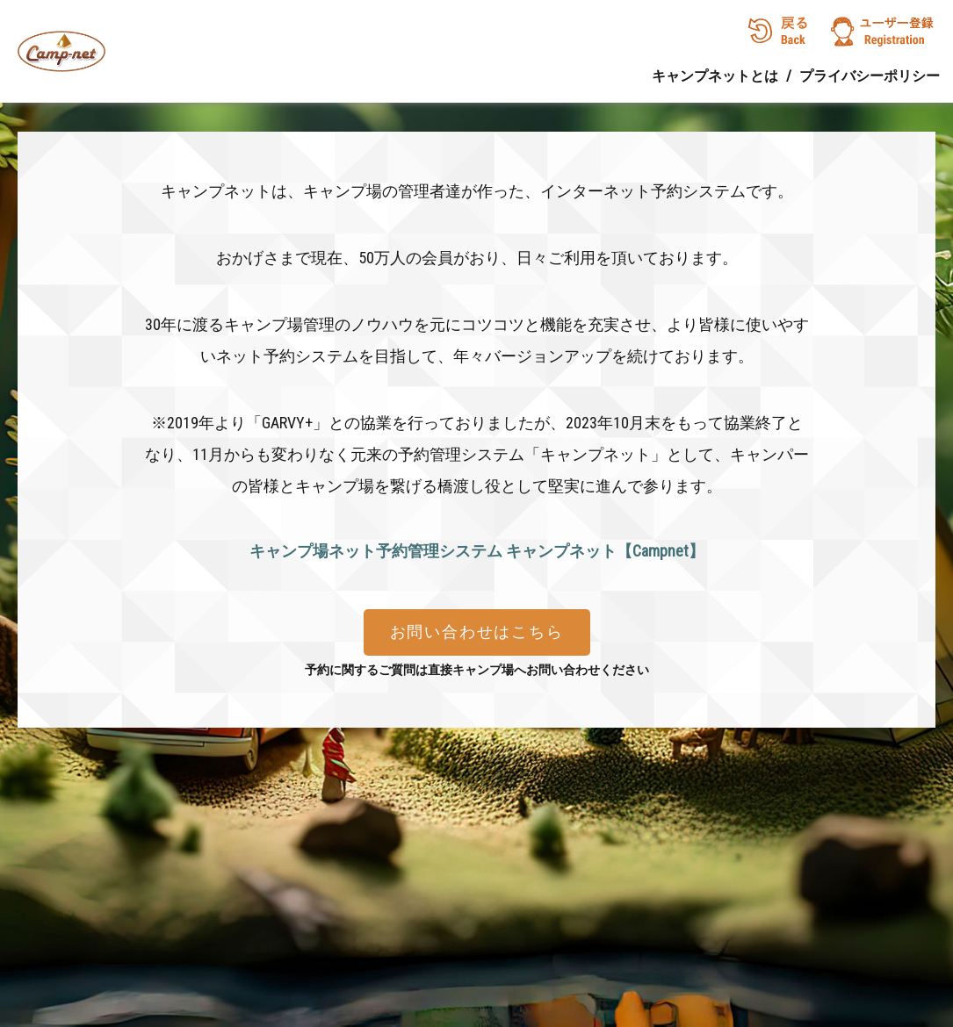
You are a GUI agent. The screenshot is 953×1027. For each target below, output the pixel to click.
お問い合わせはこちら (477, 631)
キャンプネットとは (715, 76)
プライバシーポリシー (869, 76)
